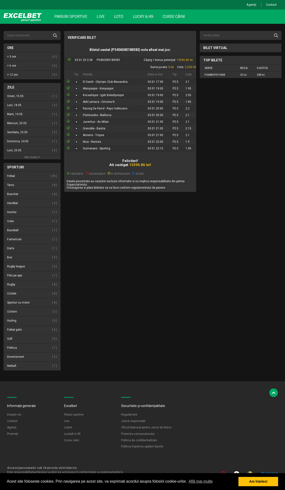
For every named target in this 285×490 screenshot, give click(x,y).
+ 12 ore (32, 74)
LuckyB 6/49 (72, 434)
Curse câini (174, 16)
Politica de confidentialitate (139, 440)
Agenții (251, 4)
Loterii (68, 427)
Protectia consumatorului (138, 434)
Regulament (129, 414)
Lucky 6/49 (143, 16)
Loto (118, 16)
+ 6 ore (32, 65)
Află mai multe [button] (201, 481)
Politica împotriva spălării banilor (142, 446)
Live (100, 16)
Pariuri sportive (70, 16)
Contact (271, 4)
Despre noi (14, 414)
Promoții (12, 434)
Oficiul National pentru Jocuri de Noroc (146, 427)
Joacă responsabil (133, 421)
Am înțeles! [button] (258, 481)
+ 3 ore (32, 56)
